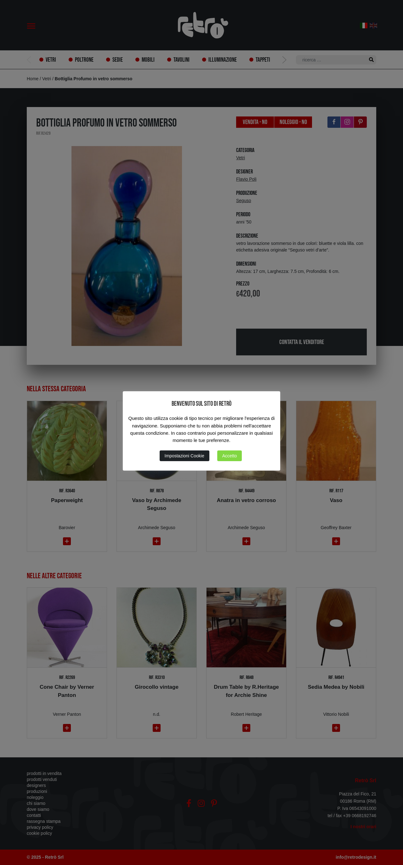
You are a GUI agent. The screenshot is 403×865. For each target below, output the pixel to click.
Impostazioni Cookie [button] (184, 455)
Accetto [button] (229, 455)
